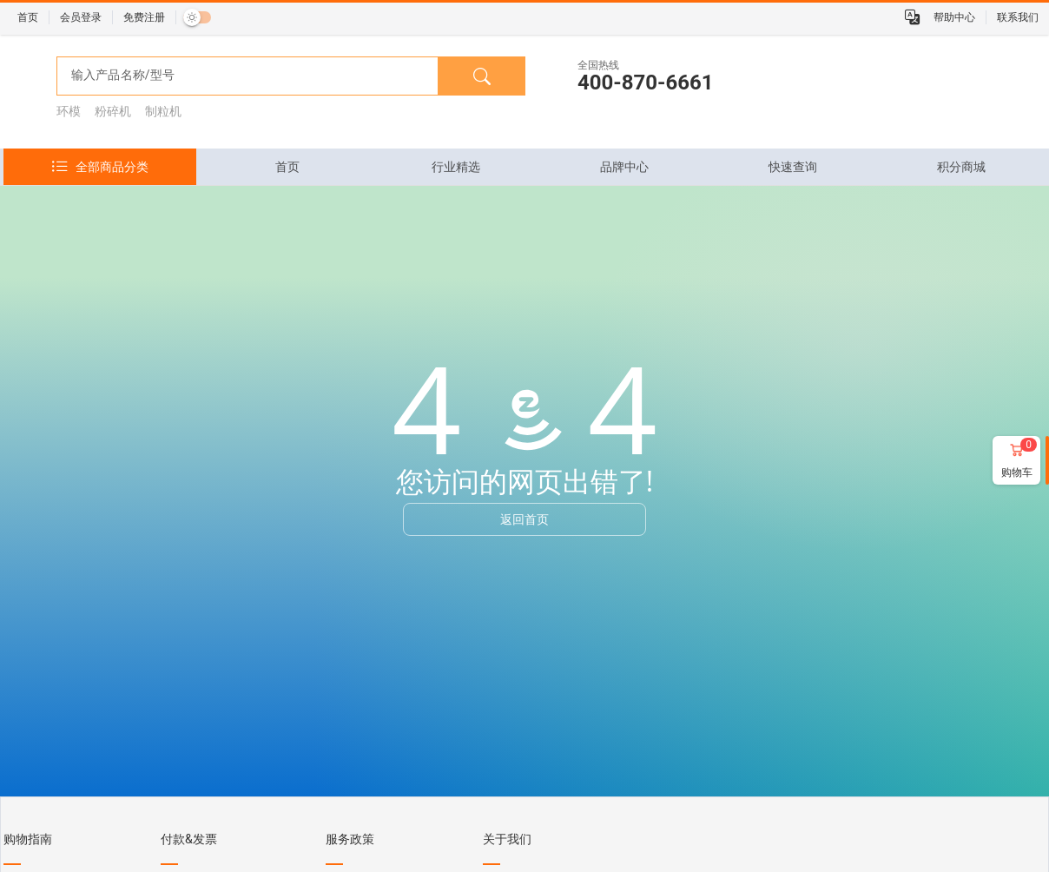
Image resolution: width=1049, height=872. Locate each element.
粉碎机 (113, 111)
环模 (68, 111)
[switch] (197, 17)
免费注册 (144, 17)
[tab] (287, 167)
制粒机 (163, 111)
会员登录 (81, 17)
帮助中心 (954, 17)
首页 (27, 17)
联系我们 (1018, 17)
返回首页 (524, 519)
